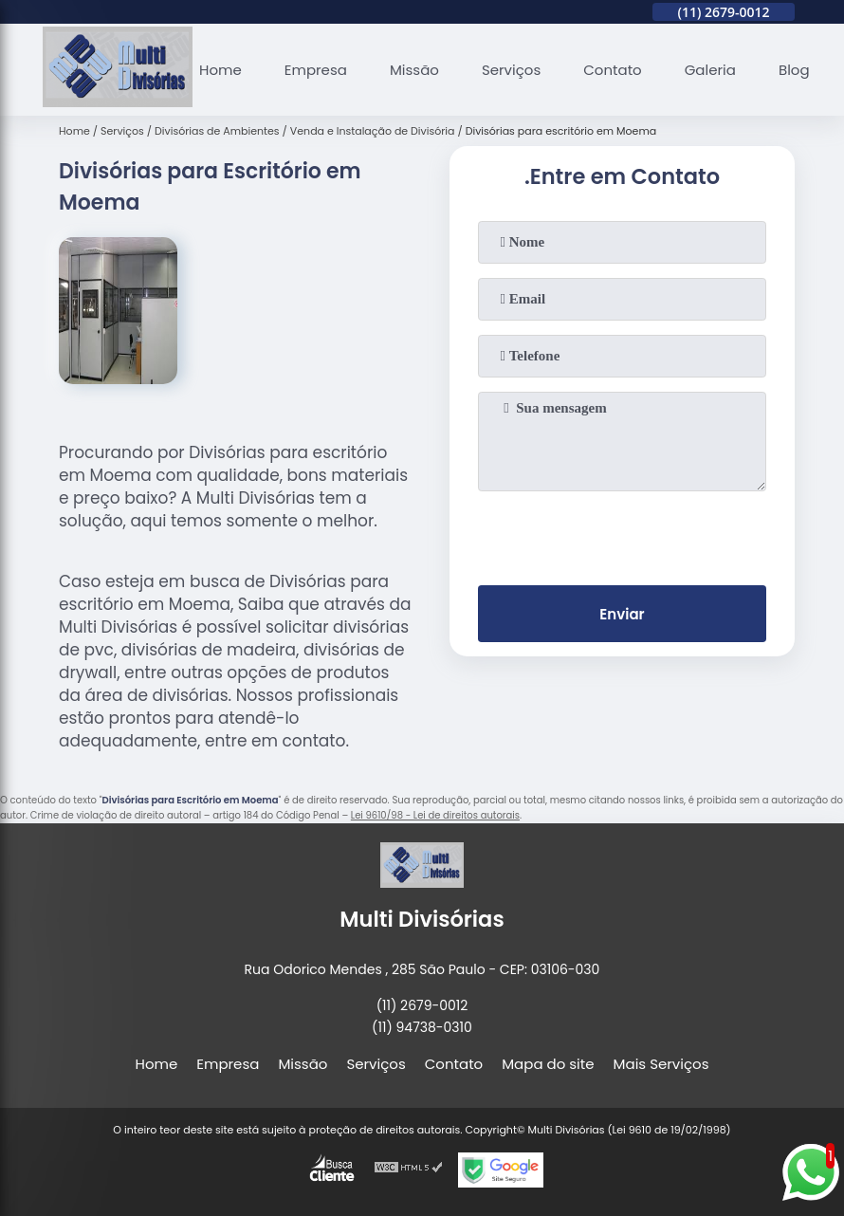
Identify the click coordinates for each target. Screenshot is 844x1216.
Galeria (710, 70)
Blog (794, 70)
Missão (414, 70)
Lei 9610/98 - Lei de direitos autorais (435, 815)
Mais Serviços (661, 1064)
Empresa (315, 70)
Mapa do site (548, 1064)
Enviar (621, 614)
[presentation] (622, 534)
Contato (612, 70)
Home (220, 70)
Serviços (511, 70)
